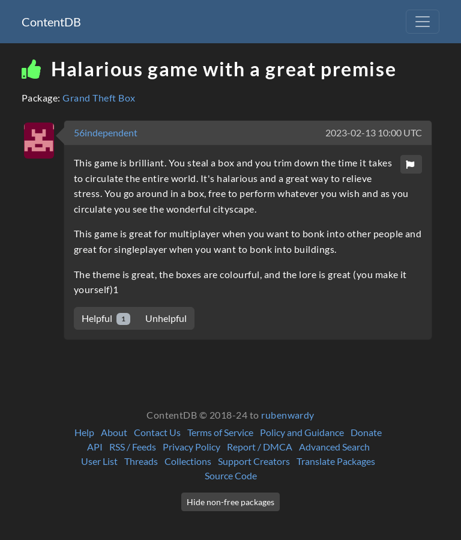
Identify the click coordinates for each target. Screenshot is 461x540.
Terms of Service (220, 432)
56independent (105, 132)
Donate (366, 432)
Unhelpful (166, 318)
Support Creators (254, 461)
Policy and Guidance (302, 432)
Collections (187, 461)
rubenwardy (288, 414)
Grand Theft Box (98, 97)
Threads (141, 461)
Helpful (106, 318)
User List (99, 461)
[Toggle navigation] (422, 22)
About (114, 432)
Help (84, 432)
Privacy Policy (191, 446)
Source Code (231, 475)
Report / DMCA (259, 446)
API (95, 446)
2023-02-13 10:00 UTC (373, 132)
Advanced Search (334, 446)
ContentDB (51, 21)
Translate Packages (336, 461)
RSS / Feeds (132, 446)
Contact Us (157, 432)
